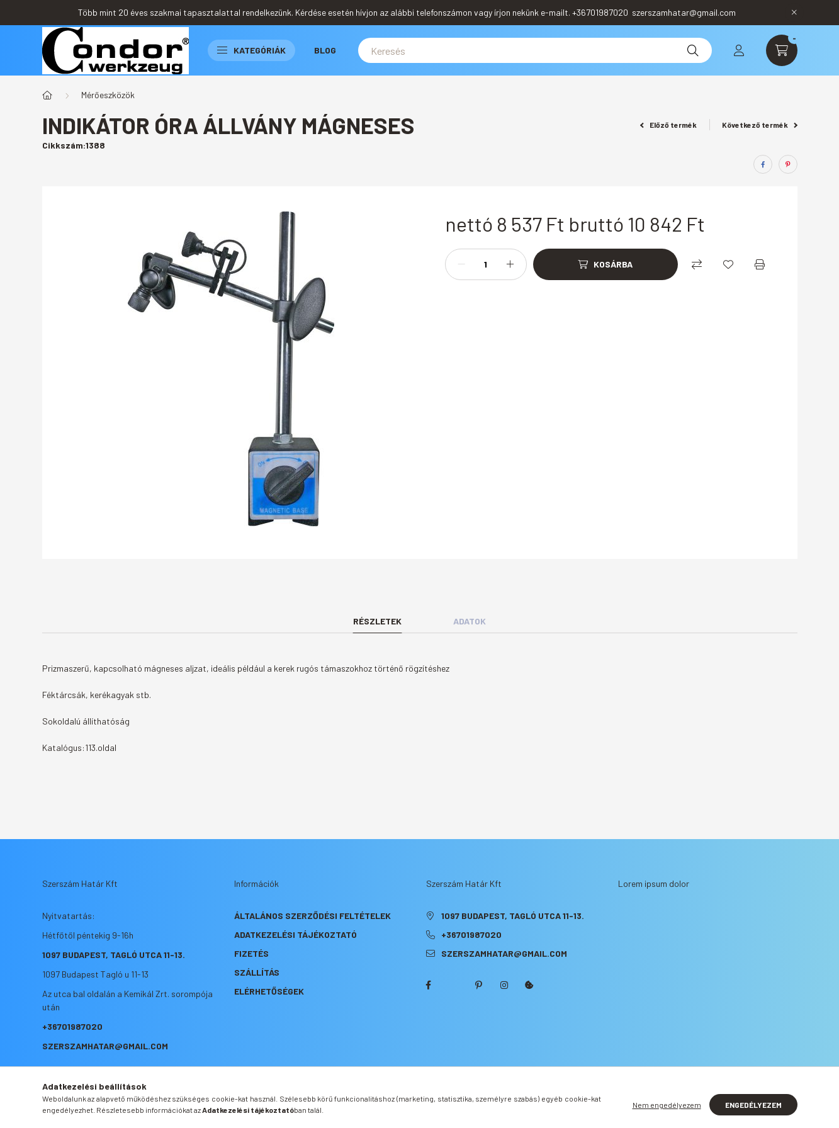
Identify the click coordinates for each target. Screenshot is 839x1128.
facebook (428, 985)
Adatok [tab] (469, 621)
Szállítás (256, 972)
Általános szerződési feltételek (312, 915)
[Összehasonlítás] (696, 264)
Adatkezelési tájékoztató (295, 934)
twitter (453, 985)
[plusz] (510, 264)
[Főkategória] (47, 95)
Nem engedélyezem (667, 1104)
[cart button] (781, 50)
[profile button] (739, 50)
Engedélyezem (753, 1104)
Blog (325, 50)
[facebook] (762, 164)
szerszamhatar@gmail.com (105, 1046)
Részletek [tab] (377, 621)
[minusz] (461, 264)
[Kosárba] (605, 264)
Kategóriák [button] (251, 50)
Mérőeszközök (108, 94)
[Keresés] (535, 50)
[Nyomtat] (759, 264)
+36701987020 (72, 1026)
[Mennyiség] (485, 264)
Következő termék (759, 124)
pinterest (479, 985)
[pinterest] (788, 164)
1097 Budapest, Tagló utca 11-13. (113, 954)
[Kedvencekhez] (728, 264)
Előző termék (668, 124)
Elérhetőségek (269, 991)
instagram (504, 985)
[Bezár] (794, 12)
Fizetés (251, 953)
